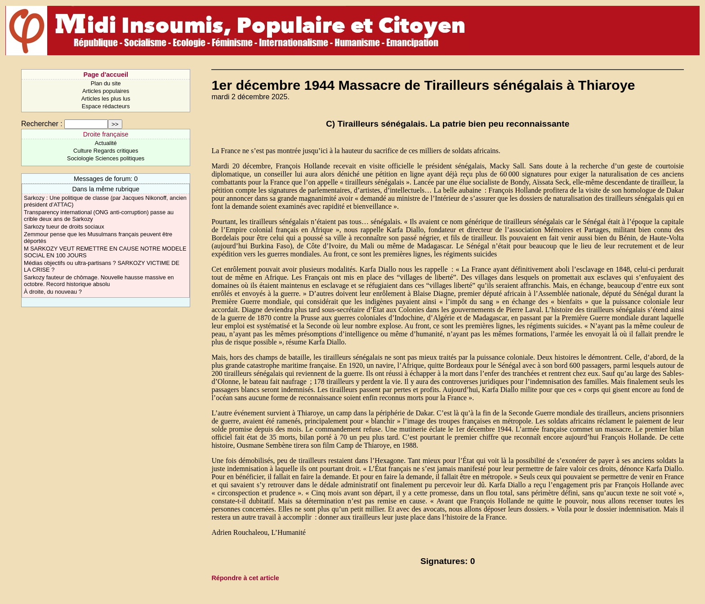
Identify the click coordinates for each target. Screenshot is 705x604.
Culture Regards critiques (105, 150)
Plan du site (106, 83)
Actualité (106, 143)
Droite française (106, 134)
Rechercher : (41, 124)
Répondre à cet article (245, 578)
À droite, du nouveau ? (53, 291)
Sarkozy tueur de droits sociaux (64, 226)
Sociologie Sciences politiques (105, 158)
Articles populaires (105, 91)
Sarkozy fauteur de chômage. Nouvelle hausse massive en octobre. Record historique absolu (99, 280)
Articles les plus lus (105, 98)
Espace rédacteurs (106, 106)
